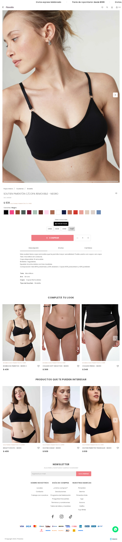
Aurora (82, 502)
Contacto (39, 491)
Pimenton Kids (81, 495)
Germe (82, 491)
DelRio (82, 506)
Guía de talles (62, 224)
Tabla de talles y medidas (60, 506)
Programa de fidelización (61, 495)
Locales (40, 488)
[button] (107, 7)
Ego (82, 499)
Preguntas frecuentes (60, 499)
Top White (82, 510)
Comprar (54, 237)
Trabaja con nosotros (39, 495)
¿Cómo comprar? (60, 488)
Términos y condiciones (60, 502)
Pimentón (82, 488)
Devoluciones (60, 491)
